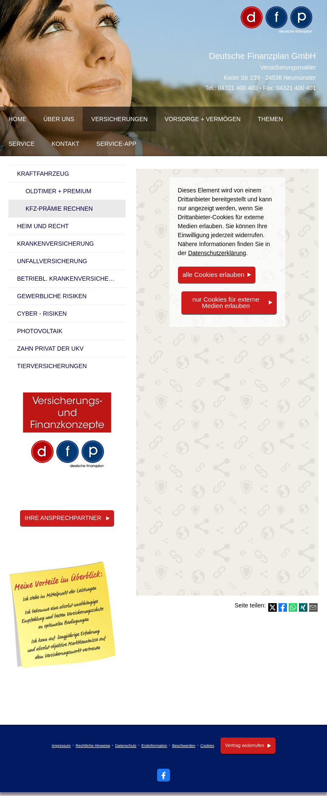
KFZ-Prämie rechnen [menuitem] (59, 208)
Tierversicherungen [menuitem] (52, 366)
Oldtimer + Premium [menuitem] (58, 191)
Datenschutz (124, 746)
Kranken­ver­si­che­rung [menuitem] (55, 243)
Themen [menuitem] (270, 119)
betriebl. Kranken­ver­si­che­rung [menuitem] (71, 278)
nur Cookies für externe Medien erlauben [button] (226, 301)
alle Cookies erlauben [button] (211, 274)
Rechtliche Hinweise (92, 746)
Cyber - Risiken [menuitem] (42, 313)
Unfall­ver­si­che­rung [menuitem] (52, 261)
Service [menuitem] (21, 143)
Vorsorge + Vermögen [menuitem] (203, 119)
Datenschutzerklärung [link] (217, 253)
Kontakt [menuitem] (65, 143)
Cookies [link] (207, 746)
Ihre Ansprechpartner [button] (63, 517)
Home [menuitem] (17, 119)
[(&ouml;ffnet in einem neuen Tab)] (67, 434)
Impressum (60, 746)
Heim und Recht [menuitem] (43, 226)
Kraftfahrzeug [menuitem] (43, 173)
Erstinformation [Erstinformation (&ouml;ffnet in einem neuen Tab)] (153, 746)
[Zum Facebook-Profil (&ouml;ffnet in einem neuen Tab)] (163, 774)
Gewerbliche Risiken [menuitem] (51, 296)
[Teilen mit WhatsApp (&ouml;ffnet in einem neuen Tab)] (293, 607)
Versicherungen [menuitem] (119, 119)
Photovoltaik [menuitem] (40, 331)
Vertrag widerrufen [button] (243, 745)
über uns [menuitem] (58, 119)
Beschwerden (183, 746)
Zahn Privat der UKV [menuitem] (50, 348)
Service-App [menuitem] (116, 143)
